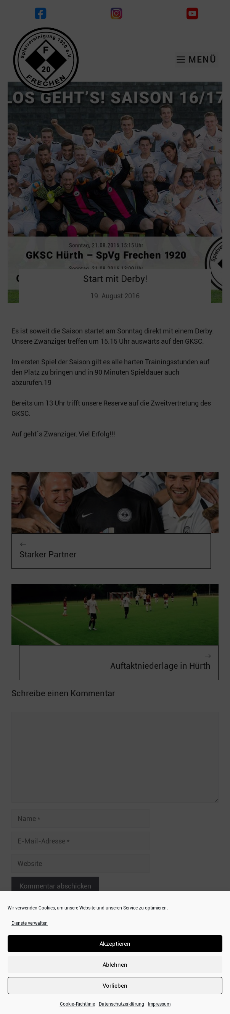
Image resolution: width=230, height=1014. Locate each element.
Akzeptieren (115, 943)
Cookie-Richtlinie (77, 1004)
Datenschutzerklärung (121, 1004)
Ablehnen (115, 964)
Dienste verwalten (29, 923)
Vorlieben (115, 985)
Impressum (159, 1004)
